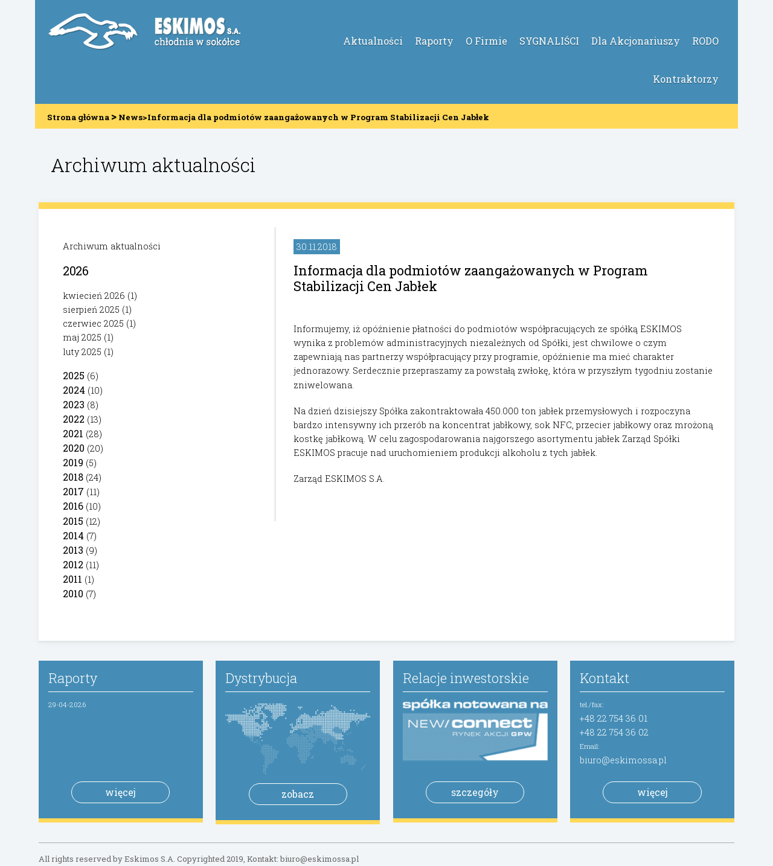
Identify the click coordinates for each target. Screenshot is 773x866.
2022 (74, 418)
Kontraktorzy (686, 78)
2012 (73, 564)
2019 (73, 462)
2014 (73, 535)
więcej (120, 792)
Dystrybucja (261, 678)
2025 (74, 375)
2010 (73, 593)
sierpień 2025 (91, 309)
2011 (72, 579)
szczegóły (475, 792)
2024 (74, 389)
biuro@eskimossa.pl (623, 760)
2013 (73, 550)
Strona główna (78, 117)
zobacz (297, 793)
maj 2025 (82, 337)
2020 (74, 447)
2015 (73, 521)
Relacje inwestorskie (466, 678)
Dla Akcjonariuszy (635, 40)
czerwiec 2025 (93, 323)
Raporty (434, 40)
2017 (73, 491)
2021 (73, 433)
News (130, 117)
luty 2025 (82, 352)
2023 (74, 404)
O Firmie (486, 40)
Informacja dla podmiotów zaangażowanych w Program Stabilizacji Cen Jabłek (470, 278)
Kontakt (604, 678)
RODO (705, 40)
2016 (73, 505)
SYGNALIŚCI (549, 40)
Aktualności (373, 40)
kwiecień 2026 (94, 295)
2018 (73, 476)
